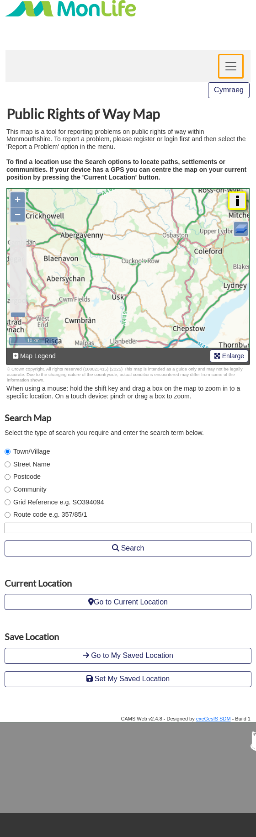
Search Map (28, 417)
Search (128, 548)
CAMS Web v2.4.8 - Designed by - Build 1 (186, 718)
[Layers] (241, 229)
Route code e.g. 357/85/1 (50, 514)
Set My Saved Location (128, 679)
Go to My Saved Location (128, 655)
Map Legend (34, 356)
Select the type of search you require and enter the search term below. (104, 432)
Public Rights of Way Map (83, 114)
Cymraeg (229, 90)
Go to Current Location (128, 602)
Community (30, 489)
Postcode (27, 476)
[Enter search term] (128, 528)
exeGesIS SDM (213, 718)
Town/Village (31, 451)
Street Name (31, 464)
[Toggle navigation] (231, 66)
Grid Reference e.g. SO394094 (58, 502)
